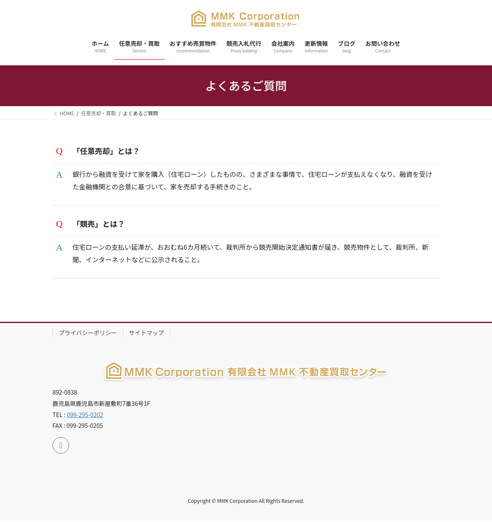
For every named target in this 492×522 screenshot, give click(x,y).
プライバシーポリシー (88, 333)
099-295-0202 (85, 415)
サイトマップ (146, 333)
